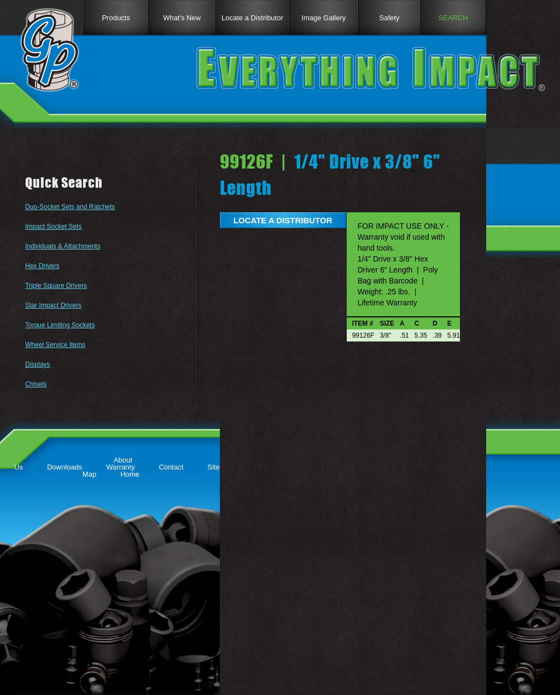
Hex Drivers (42, 266)
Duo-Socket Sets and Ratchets (70, 207)
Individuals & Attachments (62, 246)
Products (116, 18)
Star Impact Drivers (53, 305)
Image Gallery (323, 18)
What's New (182, 18)
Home (129, 474)
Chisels (35, 384)
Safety (390, 18)
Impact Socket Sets (53, 226)
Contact (171, 467)
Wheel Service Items (55, 345)
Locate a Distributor (252, 18)
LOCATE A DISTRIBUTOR (283, 220)
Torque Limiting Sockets (60, 325)
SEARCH (453, 18)
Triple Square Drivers (56, 285)
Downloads (64, 467)
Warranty (120, 467)
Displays (37, 364)
